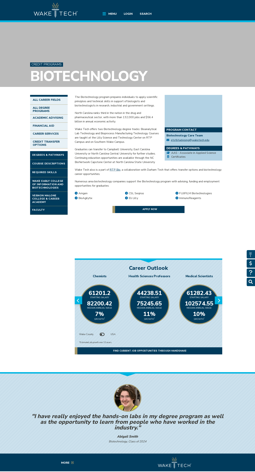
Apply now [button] (150, 209)
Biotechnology (88, 76)
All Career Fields (47, 100)
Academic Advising (48, 118)
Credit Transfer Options (46, 143)
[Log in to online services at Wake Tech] (215, 6)
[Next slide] (218, 300)
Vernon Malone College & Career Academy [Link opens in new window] (46, 199)
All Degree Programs (41, 109)
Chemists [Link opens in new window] (99, 276)
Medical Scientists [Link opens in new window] (199, 276)
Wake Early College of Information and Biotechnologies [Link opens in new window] (48, 184)
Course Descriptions (48, 163)
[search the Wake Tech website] (204, 6)
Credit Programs (47, 64)
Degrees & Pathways (48, 155)
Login (128, 14)
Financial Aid (43, 126)
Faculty (38, 210)
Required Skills (44, 172)
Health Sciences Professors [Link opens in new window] (149, 276)
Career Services (46, 134)
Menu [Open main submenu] (112, 14)
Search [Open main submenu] (145, 14)
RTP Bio (115, 170)
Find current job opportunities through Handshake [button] (149, 350)
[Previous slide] (78, 300)
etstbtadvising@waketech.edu (190, 140)
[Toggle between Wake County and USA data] (102, 334)
